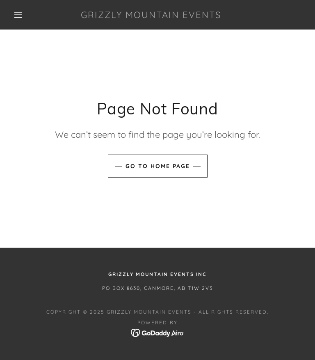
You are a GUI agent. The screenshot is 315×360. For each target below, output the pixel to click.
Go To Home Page (158, 166)
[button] (18, 15)
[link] (151, 15)
